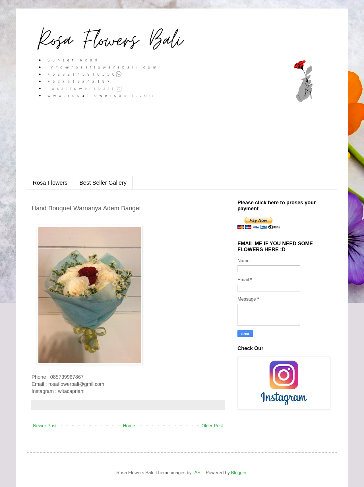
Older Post (212, 425)
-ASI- (198, 472)
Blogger (238, 472)
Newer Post (45, 425)
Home (129, 425)
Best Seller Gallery (103, 183)
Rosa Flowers (50, 183)
